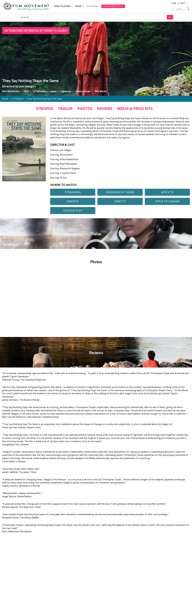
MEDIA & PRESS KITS (135, 108)
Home (5, 98)
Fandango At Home (120, 192)
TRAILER (65, 108)
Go (170, 17)
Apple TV (167, 192)
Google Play (72, 210)
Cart (182, 3)
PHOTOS (84, 108)
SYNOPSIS (44, 108)
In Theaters (17, 98)
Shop (78, 6)
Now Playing (62, 6)
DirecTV (120, 201)
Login (173, 3)
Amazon (73, 201)
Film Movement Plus (112, 6)
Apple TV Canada (167, 201)
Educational (92, 6)
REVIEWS (104, 108)
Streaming (73, 192)
